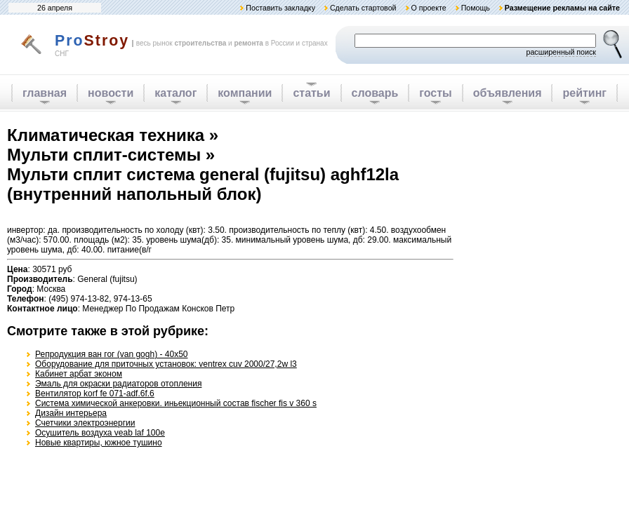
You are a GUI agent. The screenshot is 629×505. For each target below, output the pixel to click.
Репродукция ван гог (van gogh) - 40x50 (111, 354)
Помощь (475, 8)
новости (110, 93)
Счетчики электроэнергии (85, 423)
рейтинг (584, 93)
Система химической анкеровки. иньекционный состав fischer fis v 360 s (176, 403)
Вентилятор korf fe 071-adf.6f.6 (94, 393)
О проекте (428, 8)
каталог (175, 93)
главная (44, 93)
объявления (507, 93)
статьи (311, 93)
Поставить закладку (280, 8)
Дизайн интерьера (71, 413)
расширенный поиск (561, 52)
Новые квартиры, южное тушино (98, 442)
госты (435, 93)
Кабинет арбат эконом (78, 374)
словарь (375, 93)
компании (245, 93)
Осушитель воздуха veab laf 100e (100, 433)
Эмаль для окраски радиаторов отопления (118, 384)
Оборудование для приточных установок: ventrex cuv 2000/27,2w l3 (166, 364)
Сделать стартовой (363, 8)
